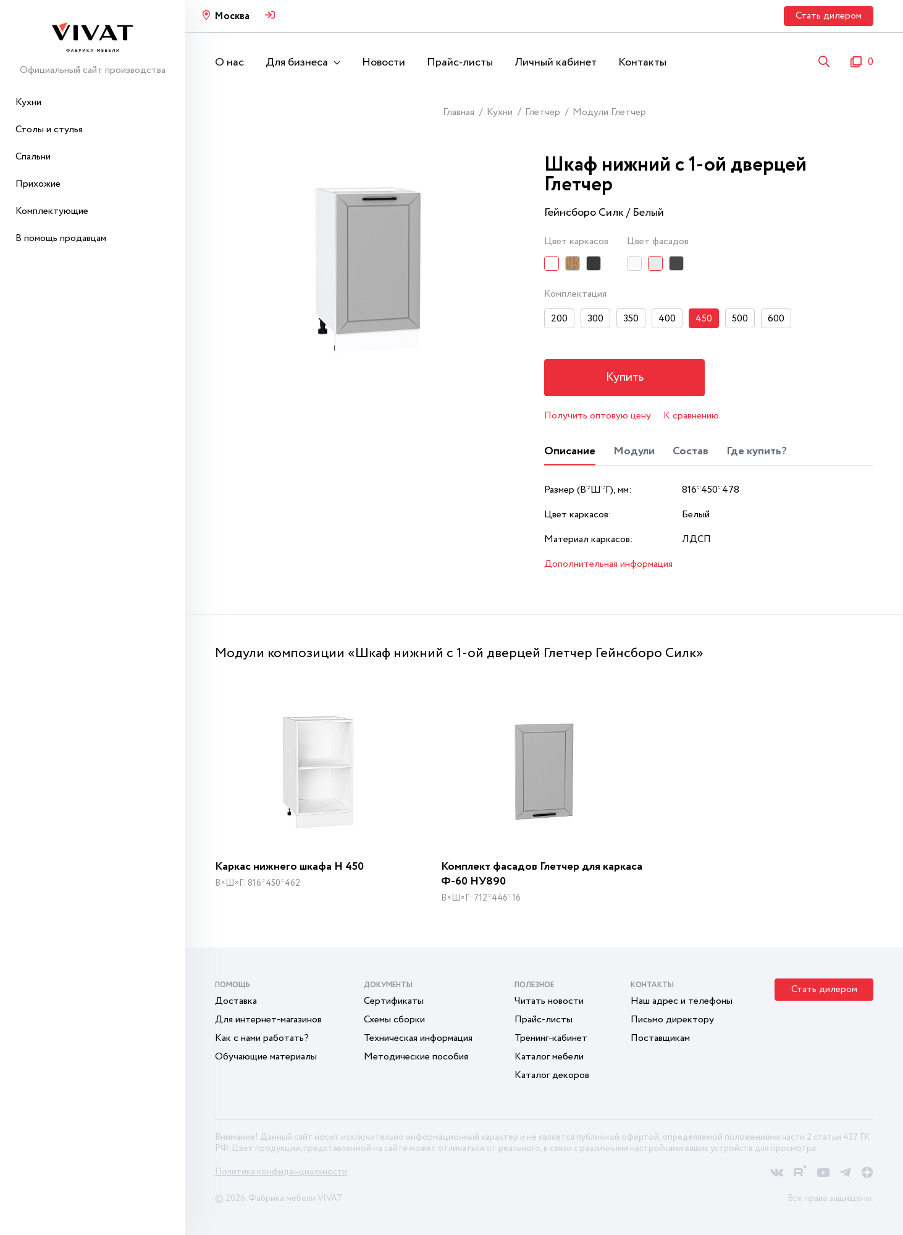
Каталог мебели (549, 1057)
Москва (232, 16)
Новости (383, 62)
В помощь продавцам (60, 238)
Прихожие (38, 184)
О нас (229, 62)
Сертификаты (394, 1001)
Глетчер (542, 112)
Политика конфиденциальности (281, 1172)
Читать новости (549, 1001)
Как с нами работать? (262, 1038)
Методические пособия (416, 1057)
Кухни (28, 102)
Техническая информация (418, 1038)
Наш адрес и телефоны (682, 1001)
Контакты (642, 62)
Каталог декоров (551, 1075)
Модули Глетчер (609, 112)
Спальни (33, 157)
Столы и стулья (49, 129)
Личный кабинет (555, 62)
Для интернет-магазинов (268, 1019)
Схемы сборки (394, 1019)
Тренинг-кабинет (550, 1038)
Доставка (236, 1001)
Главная (458, 112)
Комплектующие (51, 211)
